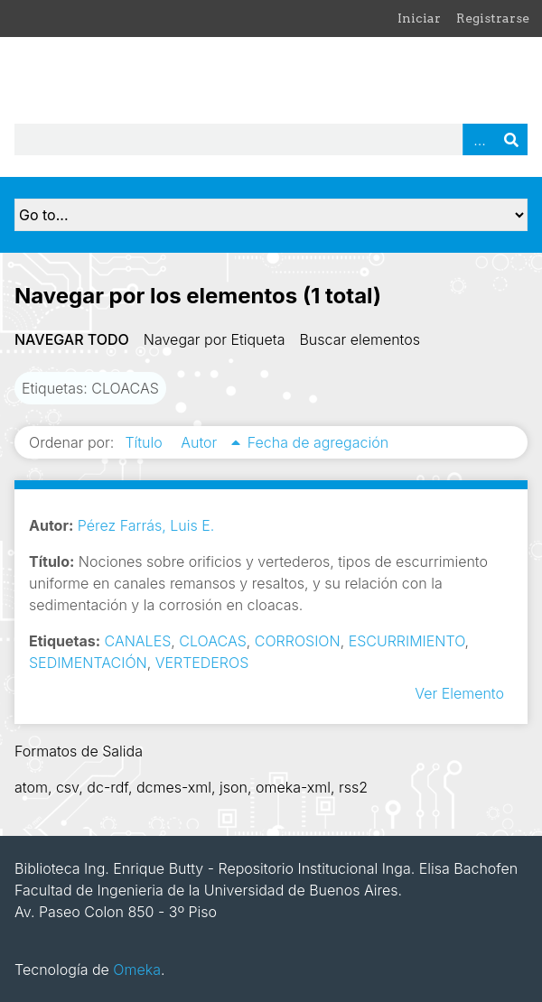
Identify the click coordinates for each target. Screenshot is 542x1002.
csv (67, 787)
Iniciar (419, 18)
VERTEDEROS (202, 663)
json (234, 787)
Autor (201, 442)
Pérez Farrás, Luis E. (146, 525)
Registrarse (492, 18)
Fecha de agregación (318, 442)
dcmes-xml (173, 787)
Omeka (137, 969)
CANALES (138, 641)
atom (31, 787)
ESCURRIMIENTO (407, 641)
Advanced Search (479, 139)
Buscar (511, 139)
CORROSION (298, 641)
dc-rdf (107, 787)
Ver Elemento (459, 693)
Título (145, 442)
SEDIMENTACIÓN (88, 663)
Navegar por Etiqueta (214, 339)
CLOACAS (212, 641)
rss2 (353, 787)
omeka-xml (293, 787)
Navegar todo (71, 339)
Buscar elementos (359, 339)
